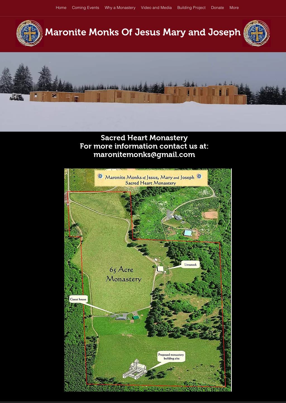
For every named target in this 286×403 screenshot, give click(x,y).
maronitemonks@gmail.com (144, 154)
